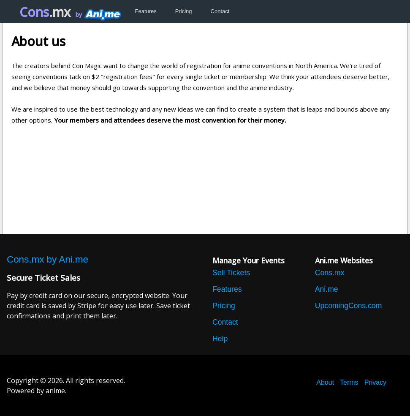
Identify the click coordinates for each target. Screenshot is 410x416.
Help (220, 338)
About (325, 382)
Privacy (375, 382)
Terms (349, 382)
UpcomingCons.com (348, 305)
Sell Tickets (231, 272)
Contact (220, 11)
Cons (45, 12)
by (98, 15)
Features (146, 11)
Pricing (183, 11)
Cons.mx (329, 272)
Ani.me (326, 289)
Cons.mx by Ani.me (47, 260)
